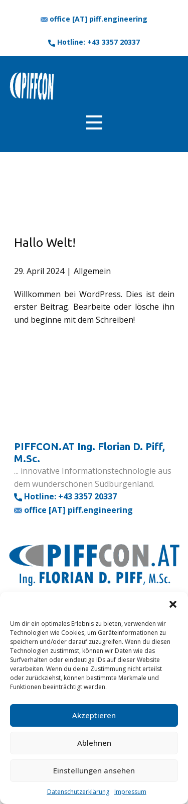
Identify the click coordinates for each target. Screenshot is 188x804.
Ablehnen (94, 743)
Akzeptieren (94, 715)
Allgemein (92, 271)
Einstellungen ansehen (94, 770)
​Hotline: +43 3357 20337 (94, 42)
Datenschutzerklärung (78, 791)
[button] (173, 604)
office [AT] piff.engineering (94, 19)
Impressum (130, 791)
